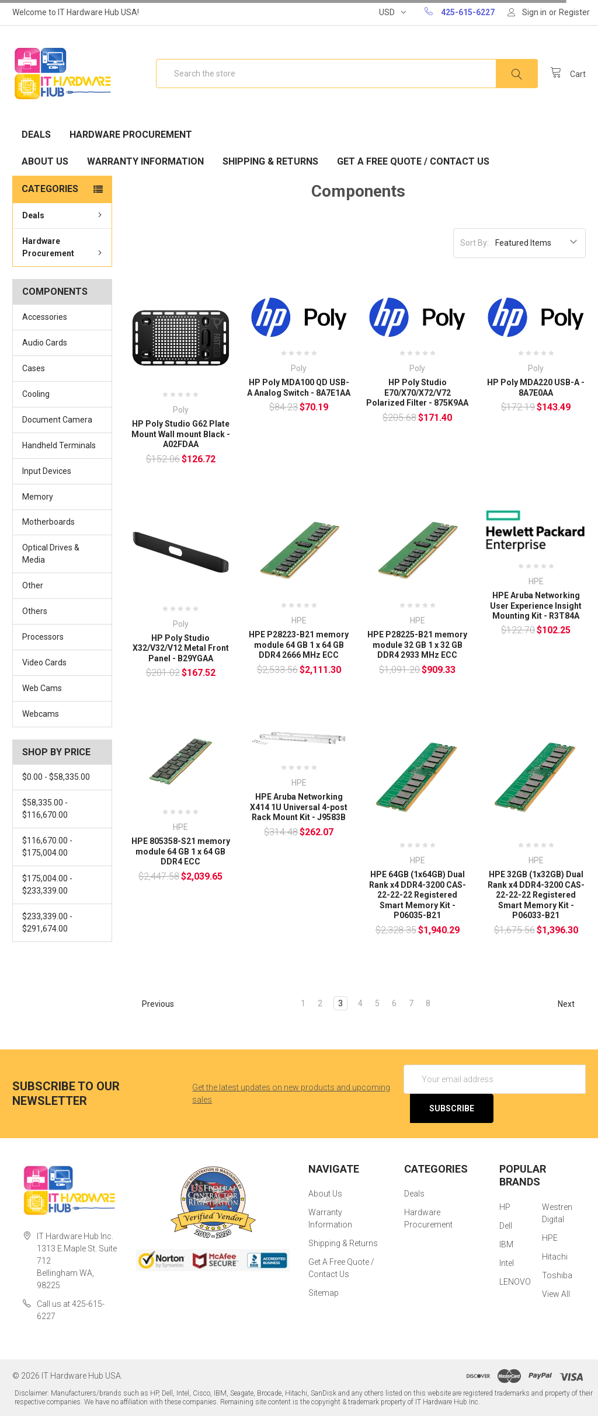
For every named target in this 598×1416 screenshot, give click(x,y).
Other (32, 585)
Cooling (36, 394)
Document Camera (57, 419)
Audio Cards (44, 342)
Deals (36, 134)
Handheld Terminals (59, 445)
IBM (506, 1244)
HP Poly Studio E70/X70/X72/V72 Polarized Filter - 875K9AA (417, 392)
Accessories (44, 317)
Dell (505, 1225)
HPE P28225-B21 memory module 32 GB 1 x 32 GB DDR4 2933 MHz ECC (417, 645)
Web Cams (42, 688)
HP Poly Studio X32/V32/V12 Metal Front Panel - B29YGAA (181, 648)
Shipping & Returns (270, 161)
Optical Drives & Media (50, 553)
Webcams (40, 714)
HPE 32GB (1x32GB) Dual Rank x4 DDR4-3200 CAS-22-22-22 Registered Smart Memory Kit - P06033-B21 (536, 895)
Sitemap (323, 1293)
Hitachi (555, 1256)
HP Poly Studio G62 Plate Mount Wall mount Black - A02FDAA (180, 434)
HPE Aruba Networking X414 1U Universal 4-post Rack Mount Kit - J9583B (298, 807)
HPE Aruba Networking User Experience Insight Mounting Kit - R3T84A (536, 605)
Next (571, 1004)
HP (504, 1207)
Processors (43, 636)
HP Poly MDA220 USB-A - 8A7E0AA (536, 387)
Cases (33, 368)
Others (34, 611)
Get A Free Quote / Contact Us (413, 161)
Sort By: (474, 242)
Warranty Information (145, 161)
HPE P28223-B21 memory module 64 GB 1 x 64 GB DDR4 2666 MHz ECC (299, 645)
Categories (50, 188)
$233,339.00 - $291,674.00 (47, 922)
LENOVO (515, 1281)
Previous (152, 1004)
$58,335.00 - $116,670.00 (45, 808)
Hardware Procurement (130, 134)
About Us (45, 161)
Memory (37, 496)
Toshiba (557, 1275)
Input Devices (46, 471)
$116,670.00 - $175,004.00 (47, 846)
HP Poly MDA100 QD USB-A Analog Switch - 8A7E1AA (298, 387)
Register (574, 12)
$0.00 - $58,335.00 (56, 777)
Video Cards (44, 662)
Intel (506, 1263)
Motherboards (48, 521)
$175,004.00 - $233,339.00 (47, 884)
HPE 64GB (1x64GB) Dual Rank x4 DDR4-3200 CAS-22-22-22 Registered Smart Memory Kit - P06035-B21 (417, 895)
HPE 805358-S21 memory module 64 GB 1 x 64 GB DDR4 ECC (180, 851)
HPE (550, 1238)
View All (556, 1294)
